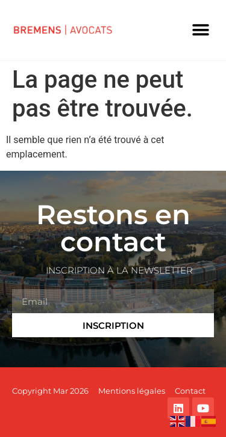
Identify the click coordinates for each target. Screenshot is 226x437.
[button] (200, 30)
